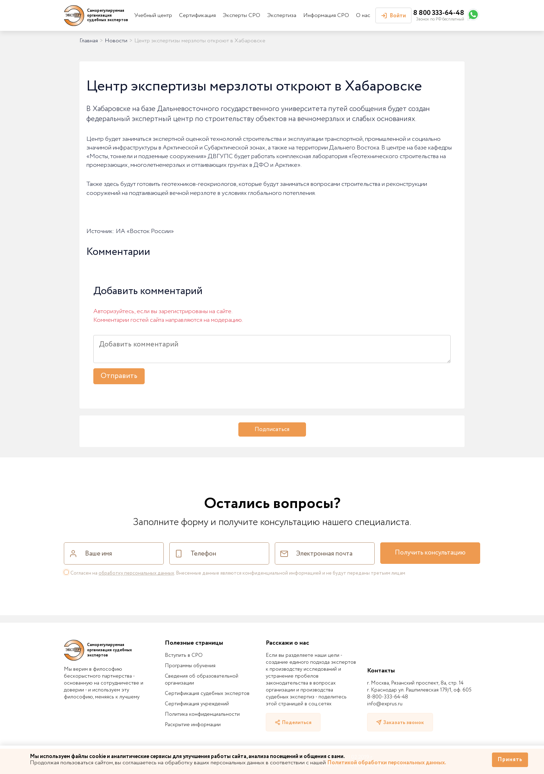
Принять (510, 760)
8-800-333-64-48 (387, 697)
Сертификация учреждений (197, 704)
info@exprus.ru (384, 704)
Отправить (119, 376)
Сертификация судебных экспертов (207, 693)
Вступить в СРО (184, 655)
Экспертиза (281, 15)
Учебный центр (153, 15)
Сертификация (197, 15)
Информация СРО (326, 15)
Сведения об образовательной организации (201, 679)
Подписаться (272, 429)
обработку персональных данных (136, 573)
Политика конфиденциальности (202, 714)
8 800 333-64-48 (438, 13)
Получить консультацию (430, 553)
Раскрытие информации (193, 725)
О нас (363, 15)
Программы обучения (190, 666)
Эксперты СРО (241, 15)
